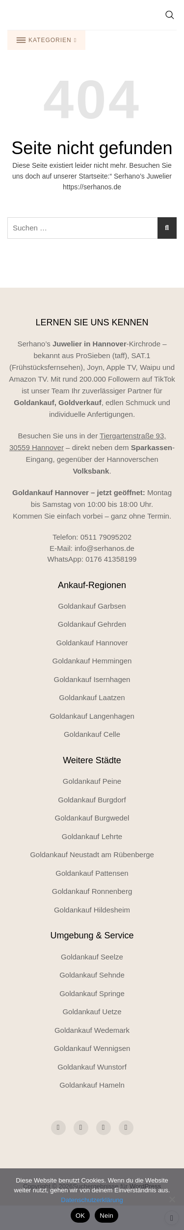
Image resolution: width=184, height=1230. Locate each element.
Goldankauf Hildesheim (92, 910)
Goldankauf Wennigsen (92, 1048)
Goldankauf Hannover (92, 642)
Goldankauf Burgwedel (92, 818)
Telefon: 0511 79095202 (92, 537)
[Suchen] (167, 228)
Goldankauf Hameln (92, 1085)
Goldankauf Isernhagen (92, 679)
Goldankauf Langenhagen (92, 716)
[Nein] (172, 1199)
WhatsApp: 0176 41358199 (92, 559)
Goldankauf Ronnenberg (92, 891)
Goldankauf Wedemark (92, 1030)
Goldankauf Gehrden (92, 624)
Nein (106, 1215)
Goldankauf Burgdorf (92, 800)
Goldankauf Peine (92, 781)
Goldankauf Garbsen (92, 606)
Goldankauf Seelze (92, 957)
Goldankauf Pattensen (91, 873)
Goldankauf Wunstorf (92, 1067)
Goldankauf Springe (92, 993)
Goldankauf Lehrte (92, 836)
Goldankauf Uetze (91, 1011)
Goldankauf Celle (92, 734)
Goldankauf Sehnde (92, 975)
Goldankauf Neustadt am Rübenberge (92, 854)
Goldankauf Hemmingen (92, 661)
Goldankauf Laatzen (92, 697)
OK (80, 1215)
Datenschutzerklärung (92, 1200)
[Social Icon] (58, 1127)
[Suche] (169, 15)
